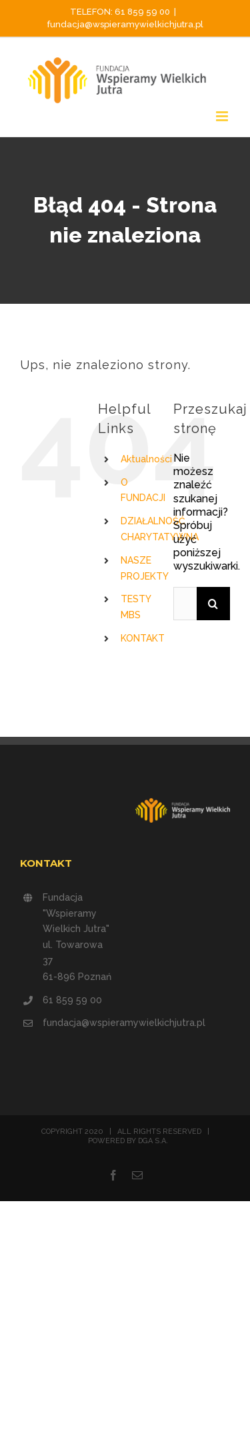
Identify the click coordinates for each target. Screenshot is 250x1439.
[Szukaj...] (185, 603)
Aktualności (146, 459)
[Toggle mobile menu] (223, 116)
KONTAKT (143, 638)
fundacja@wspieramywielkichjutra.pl (125, 24)
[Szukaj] (213, 603)
